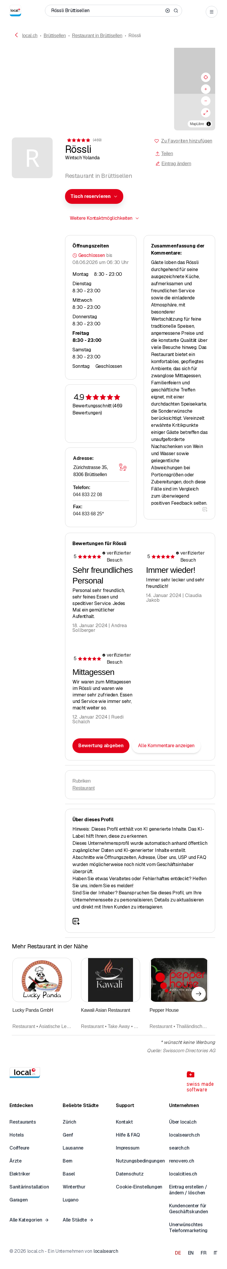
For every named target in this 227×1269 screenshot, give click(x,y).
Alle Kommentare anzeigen (166, 745)
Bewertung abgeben (101, 745)
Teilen (164, 153)
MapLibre (197, 124)
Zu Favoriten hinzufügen (186, 141)
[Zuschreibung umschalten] (208, 123)
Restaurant (83, 788)
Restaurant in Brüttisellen (97, 35)
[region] (113, 89)
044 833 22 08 (87, 494)
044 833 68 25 (88, 513)
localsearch (105, 1251)
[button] (113, 84)
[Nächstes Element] (199, 994)
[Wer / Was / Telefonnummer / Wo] (107, 10)
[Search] (175, 10)
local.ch (30, 35)
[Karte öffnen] (123, 467)
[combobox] (94, 196)
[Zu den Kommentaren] (84, 140)
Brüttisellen (54, 35)
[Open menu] (212, 12)
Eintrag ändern (173, 163)
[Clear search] (167, 10)
